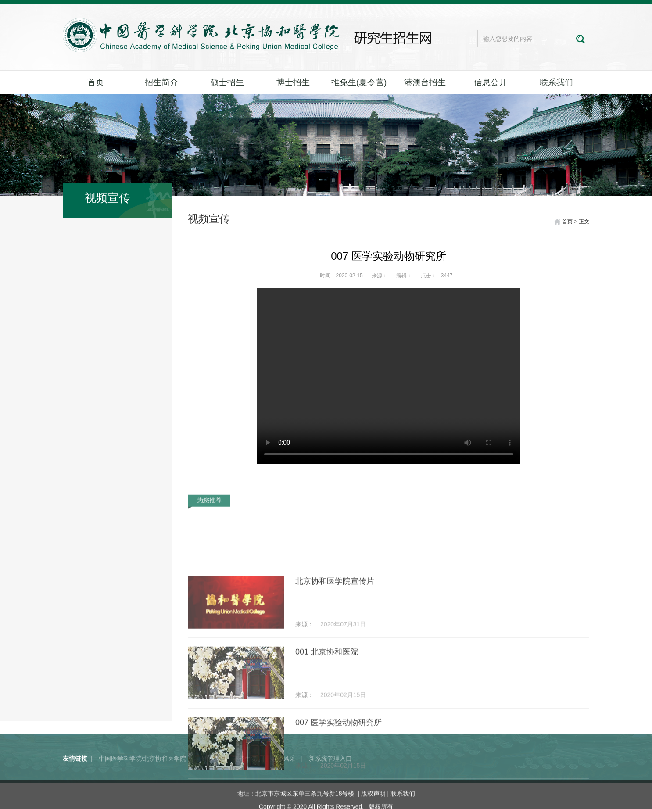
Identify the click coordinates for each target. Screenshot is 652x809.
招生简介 (161, 82)
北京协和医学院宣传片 (334, 641)
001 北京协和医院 (326, 711)
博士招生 (293, 82)
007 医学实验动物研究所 (338, 782)
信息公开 (490, 82)
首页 (95, 82)
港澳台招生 (425, 82)
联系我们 (556, 82)
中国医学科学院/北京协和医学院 (142, 772)
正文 (584, 221)
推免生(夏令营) (359, 82)
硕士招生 (227, 82)
